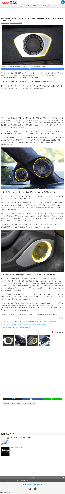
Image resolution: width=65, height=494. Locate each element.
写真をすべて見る (32, 68)
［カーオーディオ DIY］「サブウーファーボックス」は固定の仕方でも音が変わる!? (26, 324)
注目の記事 (6, 403)
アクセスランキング (43, 6)
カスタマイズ (19, 6)
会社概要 (30, 484)
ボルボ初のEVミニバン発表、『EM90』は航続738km (17, 327)
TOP (32, 477)
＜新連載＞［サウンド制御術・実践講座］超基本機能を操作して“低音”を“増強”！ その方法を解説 (29, 321)
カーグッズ (28, 6)
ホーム (2, 6)
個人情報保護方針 (38, 484)
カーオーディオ (10, 6)
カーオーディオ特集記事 (16, 23)
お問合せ (25, 484)
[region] (32, 12)
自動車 (34, 6)
